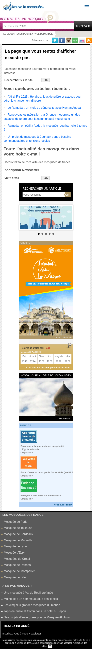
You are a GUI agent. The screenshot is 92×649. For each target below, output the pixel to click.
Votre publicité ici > (63, 505)
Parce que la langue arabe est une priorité (42, 446)
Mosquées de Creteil (17, 558)
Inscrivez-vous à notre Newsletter (21, 633)
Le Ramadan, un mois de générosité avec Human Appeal (44, 107)
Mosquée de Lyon (15, 546)
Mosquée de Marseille (18, 540)
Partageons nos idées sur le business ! (41, 495)
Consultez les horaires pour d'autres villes (48, 367)
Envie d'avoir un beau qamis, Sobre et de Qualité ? (47, 472)
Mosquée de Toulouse (18, 527)
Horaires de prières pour (35, 348)
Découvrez (65, 418)
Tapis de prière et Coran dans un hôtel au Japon (35, 611)
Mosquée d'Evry (14, 552)
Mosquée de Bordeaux (18, 534)
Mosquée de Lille (15, 577)
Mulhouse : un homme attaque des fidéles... (32, 598)
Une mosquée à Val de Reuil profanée (28, 592)
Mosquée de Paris (15, 521)
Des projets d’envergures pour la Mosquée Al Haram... (39, 617)
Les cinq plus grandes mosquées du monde (32, 605)
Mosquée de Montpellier (19, 571)
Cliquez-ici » (27, 452)
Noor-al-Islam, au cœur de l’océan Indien (46, 375)
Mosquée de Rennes (17, 564)
